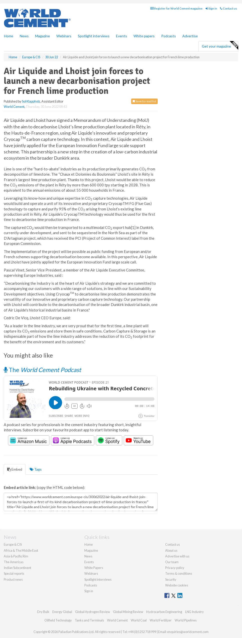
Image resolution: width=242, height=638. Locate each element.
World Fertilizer (161, 620)
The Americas (13, 562)
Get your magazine (220, 45)
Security (170, 579)
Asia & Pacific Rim (16, 556)
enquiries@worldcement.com (188, 632)
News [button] (24, 36)
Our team (172, 562)
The (42, 369)
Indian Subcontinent (17, 568)
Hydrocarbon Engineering (164, 612)
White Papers (93, 568)
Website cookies (176, 585)
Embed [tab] (14, 469)
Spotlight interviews (94, 36)
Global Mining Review (128, 612)
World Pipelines (186, 620)
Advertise (190, 36)
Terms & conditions (178, 573)
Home (8, 36)
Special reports (14, 573)
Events (121, 36)
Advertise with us (177, 556)
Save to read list (144, 101)
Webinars (63, 36)
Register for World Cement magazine (176, 8)
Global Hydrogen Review (92, 612)
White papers (144, 36)
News (88, 556)
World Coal (139, 620)
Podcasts (168, 36)
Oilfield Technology (58, 620)
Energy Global (62, 612)
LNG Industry (194, 612)
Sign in (211, 8)
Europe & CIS (13, 544)
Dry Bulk (43, 612)
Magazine (42, 36)
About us (171, 550)
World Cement (14, 107)
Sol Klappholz (31, 101)
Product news (13, 579)
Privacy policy (174, 568)
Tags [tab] (36, 469)
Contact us (228, 8)
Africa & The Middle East (21, 550)
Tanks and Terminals (89, 620)
